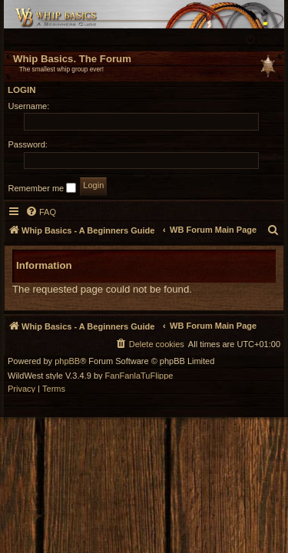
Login (22, 89)
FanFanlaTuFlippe (139, 376)
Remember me (42, 188)
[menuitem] (263, 39)
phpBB (67, 361)
